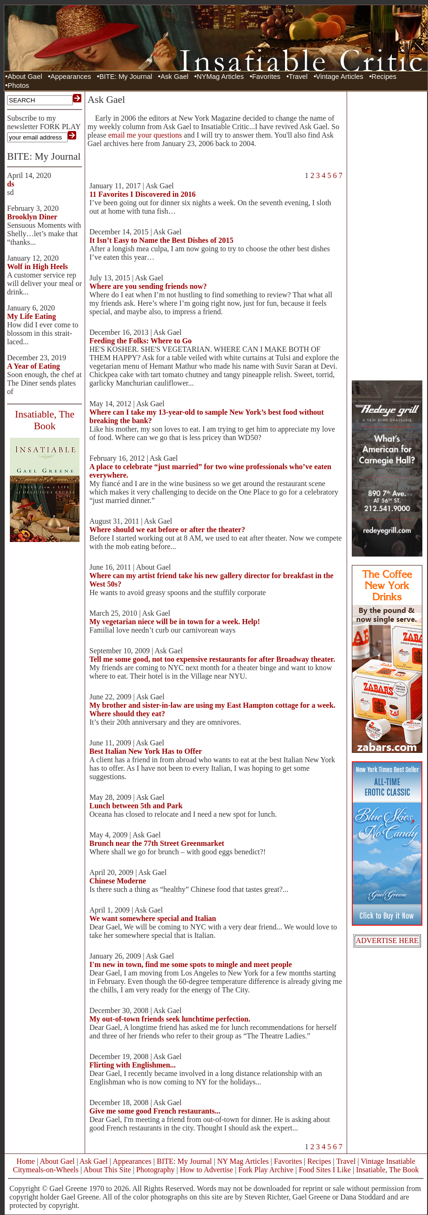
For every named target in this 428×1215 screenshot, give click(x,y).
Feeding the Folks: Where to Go (140, 341)
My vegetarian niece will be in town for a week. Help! (174, 622)
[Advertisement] (387, 235)
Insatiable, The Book (387, 1170)
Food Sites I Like (325, 1170)
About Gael (25, 76)
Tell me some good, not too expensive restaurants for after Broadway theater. (212, 659)
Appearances (70, 76)
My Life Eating (31, 316)
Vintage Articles (340, 76)
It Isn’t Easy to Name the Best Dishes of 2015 (161, 240)
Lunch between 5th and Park (135, 806)
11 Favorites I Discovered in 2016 (142, 194)
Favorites (266, 76)
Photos (18, 85)
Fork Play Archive (265, 1170)
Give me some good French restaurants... (154, 1111)
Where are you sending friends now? (148, 286)
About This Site (107, 1170)
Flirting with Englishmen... (132, 1065)
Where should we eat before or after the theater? (167, 530)
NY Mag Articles (243, 1161)
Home (25, 1161)
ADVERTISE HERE (387, 940)
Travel (298, 76)
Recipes (384, 76)
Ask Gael (174, 76)
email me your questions (145, 135)
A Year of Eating (33, 366)
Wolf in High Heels (37, 267)
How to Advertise (206, 1170)
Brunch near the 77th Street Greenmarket (156, 843)
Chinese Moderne (117, 881)
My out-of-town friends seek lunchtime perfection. (169, 1019)
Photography (155, 1170)
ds (10, 184)
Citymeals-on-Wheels (46, 1170)
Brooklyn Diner (32, 217)
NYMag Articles (220, 76)
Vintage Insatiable (388, 1161)
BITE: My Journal (125, 76)
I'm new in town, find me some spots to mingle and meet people (190, 964)
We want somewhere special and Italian (152, 918)
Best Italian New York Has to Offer (145, 751)
